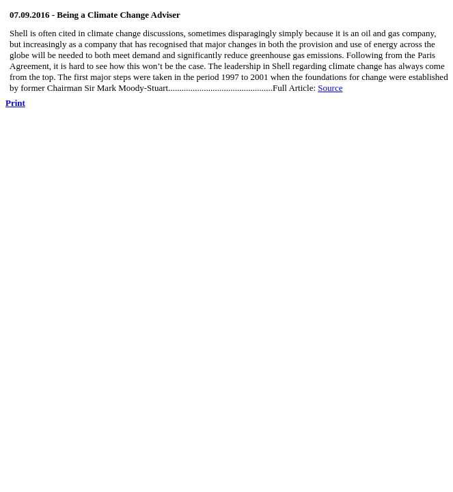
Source (330, 88)
